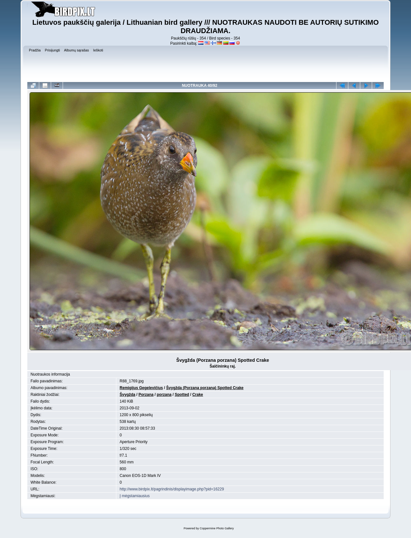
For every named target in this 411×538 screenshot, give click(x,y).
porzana (164, 394)
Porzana (146, 394)
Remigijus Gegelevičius (141, 388)
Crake (197, 394)
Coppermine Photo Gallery (217, 528)
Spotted (182, 394)
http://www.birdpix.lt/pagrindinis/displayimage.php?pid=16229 (172, 489)
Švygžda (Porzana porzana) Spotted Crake (205, 388)
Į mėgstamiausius (134, 496)
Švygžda (127, 394)
